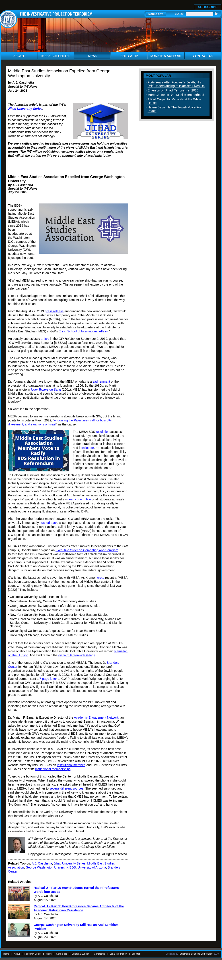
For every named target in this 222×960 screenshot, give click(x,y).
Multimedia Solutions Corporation (195, 954)
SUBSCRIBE (208, 7)
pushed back (48, 523)
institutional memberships (52, 769)
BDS (72, 867)
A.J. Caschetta (42, 863)
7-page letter (48, 678)
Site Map (136, 954)
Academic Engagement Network (96, 717)
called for (87, 448)
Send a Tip (61, 954)
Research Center (33, 954)
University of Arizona (92, 867)
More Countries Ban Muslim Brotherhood (176, 95)
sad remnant (101, 381)
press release (54, 311)
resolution (102, 431)
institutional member (71, 765)
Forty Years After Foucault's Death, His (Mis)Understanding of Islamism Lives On (176, 84)
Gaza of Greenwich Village (76, 655)
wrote (100, 577)
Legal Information (118, 954)
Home (6, 954)
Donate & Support (80, 954)
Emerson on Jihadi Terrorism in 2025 (173, 90)
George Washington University (47, 867)
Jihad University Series (25, 108)
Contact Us (99, 954)
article (45, 338)
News (48, 954)
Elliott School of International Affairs (83, 331)
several (54, 788)
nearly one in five (79, 499)
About (17, 954)
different (66, 788)
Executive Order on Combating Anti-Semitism (87, 550)
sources (77, 788)
